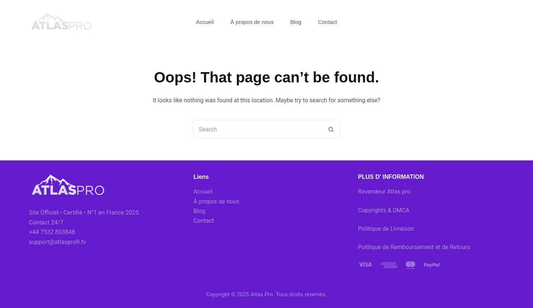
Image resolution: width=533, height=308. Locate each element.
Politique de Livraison (386, 228)
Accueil (205, 22)
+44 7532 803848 (52, 232)
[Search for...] (257, 129)
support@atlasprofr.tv (57, 241)
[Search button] (331, 129)
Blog (295, 22)
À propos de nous (252, 22)
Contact (327, 22)
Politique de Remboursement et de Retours (414, 247)
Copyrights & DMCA (384, 210)
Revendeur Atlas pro (384, 191)
